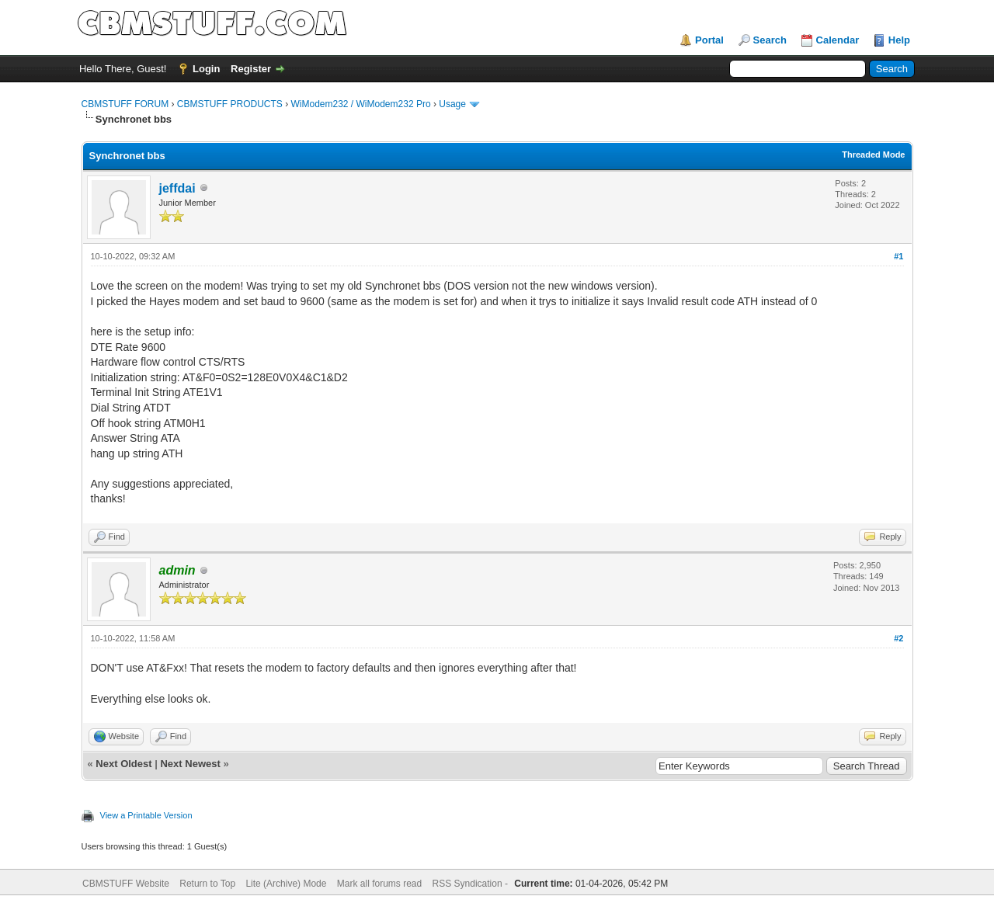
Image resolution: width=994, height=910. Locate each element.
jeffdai (177, 188)
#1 (898, 256)
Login (206, 69)
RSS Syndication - (472, 883)
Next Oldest (123, 763)
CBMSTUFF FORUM (125, 104)
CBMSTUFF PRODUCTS (230, 104)
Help (899, 40)
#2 (898, 638)
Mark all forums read (379, 883)
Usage (452, 104)
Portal (709, 40)
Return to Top (207, 883)
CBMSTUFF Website (125, 883)
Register (251, 69)
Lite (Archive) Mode (285, 883)
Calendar (838, 40)
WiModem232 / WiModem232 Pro (361, 104)
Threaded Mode (873, 154)
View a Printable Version (146, 815)
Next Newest (190, 763)
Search (770, 40)
